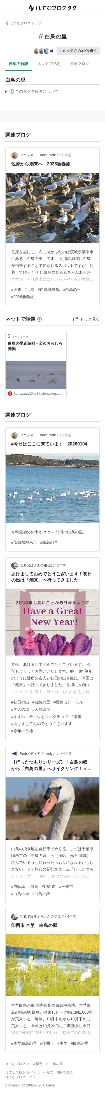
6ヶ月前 (65, 155)
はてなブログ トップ (23, 23)
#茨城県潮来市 (24, 542)
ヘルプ (48, 1072)
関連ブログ (79, 63)
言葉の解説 (18, 63)
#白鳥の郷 (41, 893)
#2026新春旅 (22, 297)
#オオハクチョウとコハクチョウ (39, 716)
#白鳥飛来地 (49, 289)
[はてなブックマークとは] (39, 319)
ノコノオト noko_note (38, 155)
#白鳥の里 (72, 289)
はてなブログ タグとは (22, 1072)
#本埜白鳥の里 (24, 1043)
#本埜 (62, 1043)
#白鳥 (34, 886)
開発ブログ (65, 1072)
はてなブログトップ (20, 1077)
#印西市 (49, 886)
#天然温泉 (41, 709)
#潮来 (16, 289)
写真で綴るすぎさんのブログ (42, 917)
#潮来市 (66, 886)
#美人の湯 (20, 709)
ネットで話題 (49, 63)
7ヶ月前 (65, 435)
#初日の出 (20, 702)
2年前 (61, 565)
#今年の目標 (22, 731)
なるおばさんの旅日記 (37, 565)
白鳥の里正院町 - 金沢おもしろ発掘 (35, 346)
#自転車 (18, 886)
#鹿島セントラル (68, 702)
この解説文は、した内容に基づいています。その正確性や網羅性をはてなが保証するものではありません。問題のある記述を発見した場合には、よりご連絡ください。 (31, 92)
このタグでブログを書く (78, 51)
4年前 (67, 754)
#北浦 (30, 289)
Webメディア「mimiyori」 (40, 754)
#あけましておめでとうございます (41, 723)
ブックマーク (18, 336)
